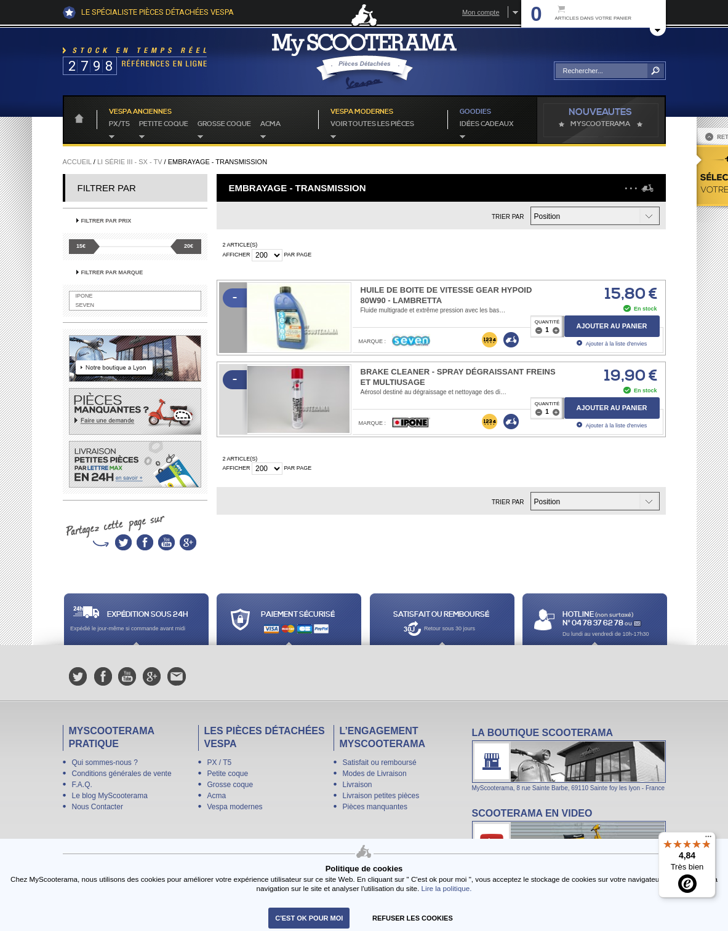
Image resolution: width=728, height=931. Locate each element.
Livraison (357, 784)
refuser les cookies (412, 918)
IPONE (84, 296)
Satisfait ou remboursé (380, 762)
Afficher (236, 255)
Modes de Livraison (375, 773)
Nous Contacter (97, 806)
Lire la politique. (447, 888)
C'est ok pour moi (309, 918)
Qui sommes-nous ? (105, 762)
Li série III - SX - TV (129, 161)
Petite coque (163, 124)
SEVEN (85, 305)
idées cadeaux (487, 124)
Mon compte (481, 12)
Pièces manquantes (375, 806)
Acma (270, 124)
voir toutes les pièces (372, 124)
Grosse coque (224, 124)
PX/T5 (119, 124)
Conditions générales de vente (122, 773)
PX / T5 (219, 762)
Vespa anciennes (140, 112)
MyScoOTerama (600, 124)
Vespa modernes (235, 806)
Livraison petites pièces (381, 795)
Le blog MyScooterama (110, 795)
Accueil (77, 161)
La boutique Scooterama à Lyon (569, 759)
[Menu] (708, 839)
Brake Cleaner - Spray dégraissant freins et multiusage (458, 377)
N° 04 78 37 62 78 (593, 623)
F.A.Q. (82, 784)
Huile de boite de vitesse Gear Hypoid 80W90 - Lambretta (446, 295)
